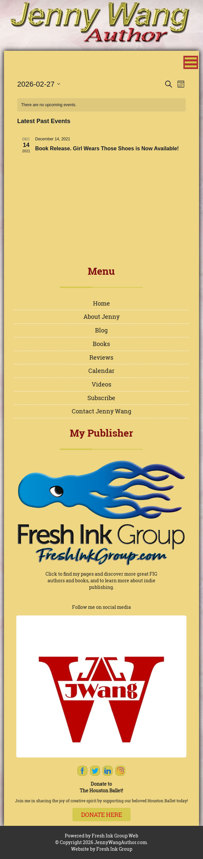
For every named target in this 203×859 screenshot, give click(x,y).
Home (101, 303)
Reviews (101, 357)
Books (101, 344)
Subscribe (101, 398)
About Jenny (101, 317)
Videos (101, 384)
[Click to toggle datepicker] (38, 84)
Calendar (101, 371)
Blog (101, 330)
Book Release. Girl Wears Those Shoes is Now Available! (107, 148)
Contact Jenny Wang (101, 411)
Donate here (101, 815)
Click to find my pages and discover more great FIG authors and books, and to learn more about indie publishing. (101, 580)
